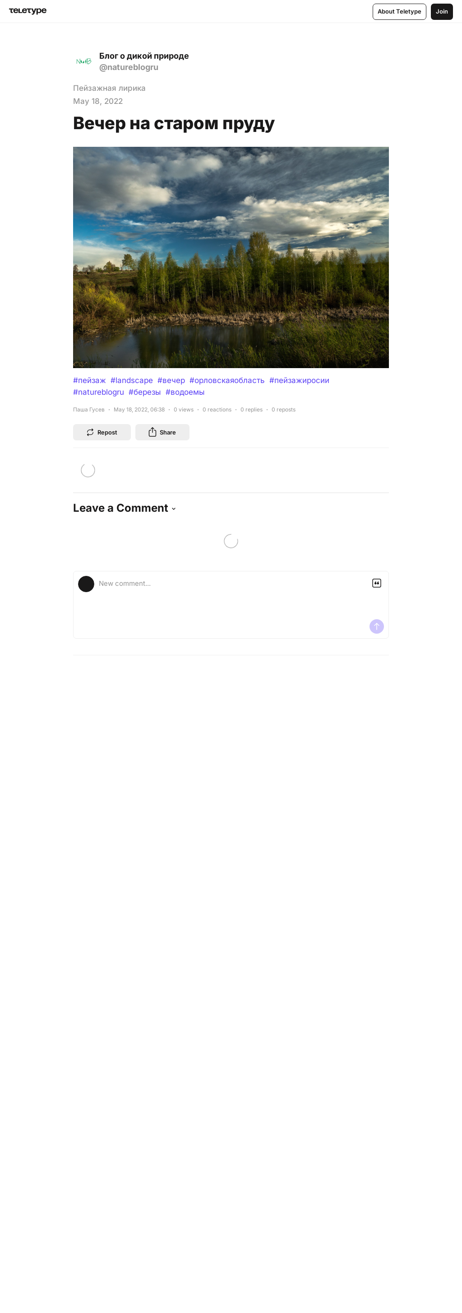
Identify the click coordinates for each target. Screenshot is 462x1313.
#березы (145, 392)
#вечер (171, 380)
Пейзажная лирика (109, 88)
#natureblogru (98, 392)
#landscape (132, 380)
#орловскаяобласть (227, 380)
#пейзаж (89, 380)
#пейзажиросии (299, 380)
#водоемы (185, 392)
